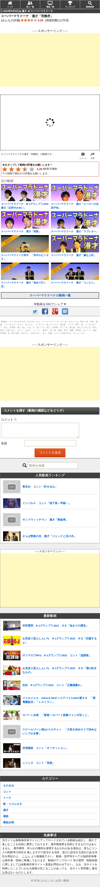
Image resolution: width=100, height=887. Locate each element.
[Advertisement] (50, 60)
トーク (7, 797)
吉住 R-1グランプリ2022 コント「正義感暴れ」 (52, 685)
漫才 (5, 810)
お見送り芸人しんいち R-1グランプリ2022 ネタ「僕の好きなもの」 (59, 670)
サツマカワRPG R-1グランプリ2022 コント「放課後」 (56, 655)
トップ (10, 7)
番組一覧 (50, 7)
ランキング (70, 7)
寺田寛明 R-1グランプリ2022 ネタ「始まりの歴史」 (55, 625)
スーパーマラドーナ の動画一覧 (50, 295)
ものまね (8, 785)
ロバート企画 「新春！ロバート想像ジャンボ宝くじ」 (56, 715)
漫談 (5, 816)
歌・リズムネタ (12, 804)
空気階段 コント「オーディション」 (45, 748)
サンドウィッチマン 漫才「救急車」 (45, 519)
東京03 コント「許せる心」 (40, 486)
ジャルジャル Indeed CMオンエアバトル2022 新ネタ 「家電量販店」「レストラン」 (59, 700)
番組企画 (8, 822)
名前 (4, 443)
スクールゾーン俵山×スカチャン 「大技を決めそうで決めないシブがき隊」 (59, 731)
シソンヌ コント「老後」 (38, 763)
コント (7, 791)
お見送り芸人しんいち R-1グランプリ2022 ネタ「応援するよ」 (59, 640)
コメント (9, 419)
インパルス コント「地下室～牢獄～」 (46, 503)
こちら (26, 856)
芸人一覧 (30, 7)
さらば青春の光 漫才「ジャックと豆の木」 (49, 536)
